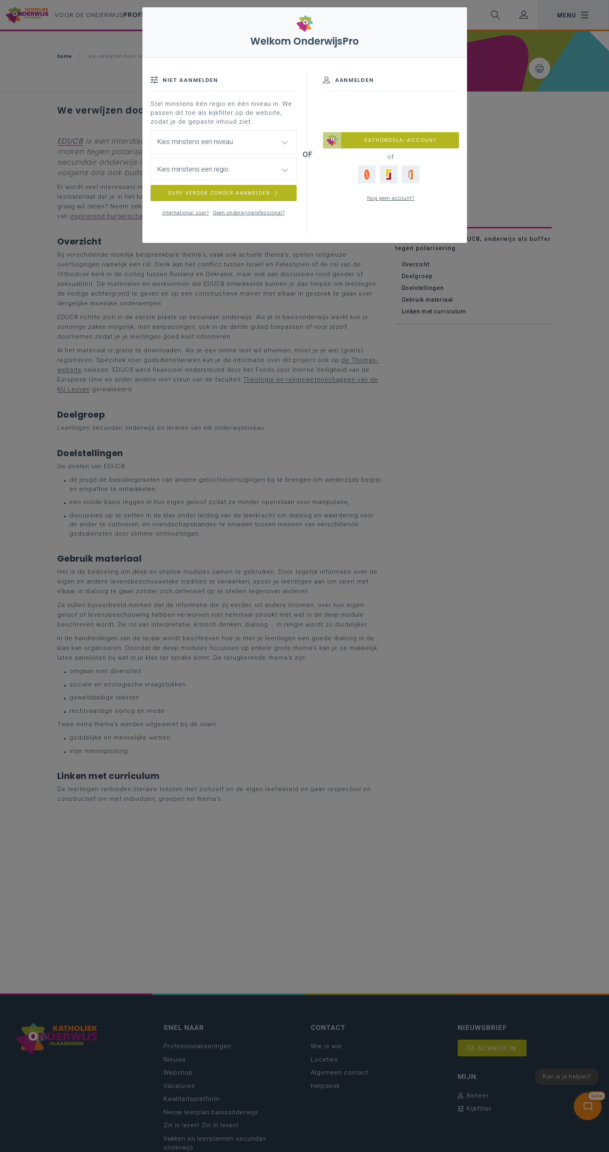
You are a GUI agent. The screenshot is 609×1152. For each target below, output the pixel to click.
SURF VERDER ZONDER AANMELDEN (223, 192)
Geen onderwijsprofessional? (249, 213)
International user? (185, 213)
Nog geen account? (390, 198)
